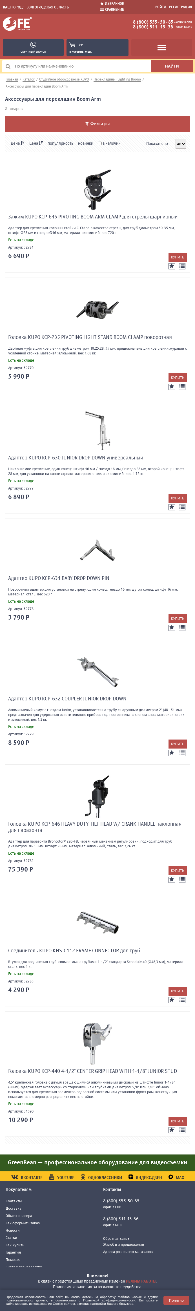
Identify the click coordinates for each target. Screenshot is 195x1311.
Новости (13, 1230)
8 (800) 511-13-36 (153, 27)
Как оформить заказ (23, 1223)
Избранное (112, 4)
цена (18, 143)
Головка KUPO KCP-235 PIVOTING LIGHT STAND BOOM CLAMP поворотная (90, 337)
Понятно (176, 1300)
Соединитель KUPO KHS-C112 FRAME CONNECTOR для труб (74, 950)
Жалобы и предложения (123, 1245)
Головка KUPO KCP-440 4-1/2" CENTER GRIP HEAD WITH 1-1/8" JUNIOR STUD (92, 1071)
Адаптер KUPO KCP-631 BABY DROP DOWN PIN (58, 578)
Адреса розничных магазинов (128, 1252)
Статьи (11, 1238)
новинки (85, 144)
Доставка (13, 1209)
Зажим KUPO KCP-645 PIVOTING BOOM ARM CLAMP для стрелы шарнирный (93, 217)
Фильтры (97, 123)
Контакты (14, 1201)
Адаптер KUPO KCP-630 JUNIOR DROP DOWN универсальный (75, 458)
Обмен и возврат (20, 1216)
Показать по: (157, 144)
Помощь (13, 1260)
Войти (160, 7)
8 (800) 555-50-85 (153, 22)
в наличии (109, 144)
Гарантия (13, 1252)
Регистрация (180, 7)
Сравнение (112, 10)
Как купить (15, 1245)
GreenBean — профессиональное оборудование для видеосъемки (97, 1162)
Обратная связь (116, 1239)
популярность (60, 144)
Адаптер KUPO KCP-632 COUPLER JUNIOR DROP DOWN (67, 699)
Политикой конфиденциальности (109, 1300)
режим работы (141, 1281)
